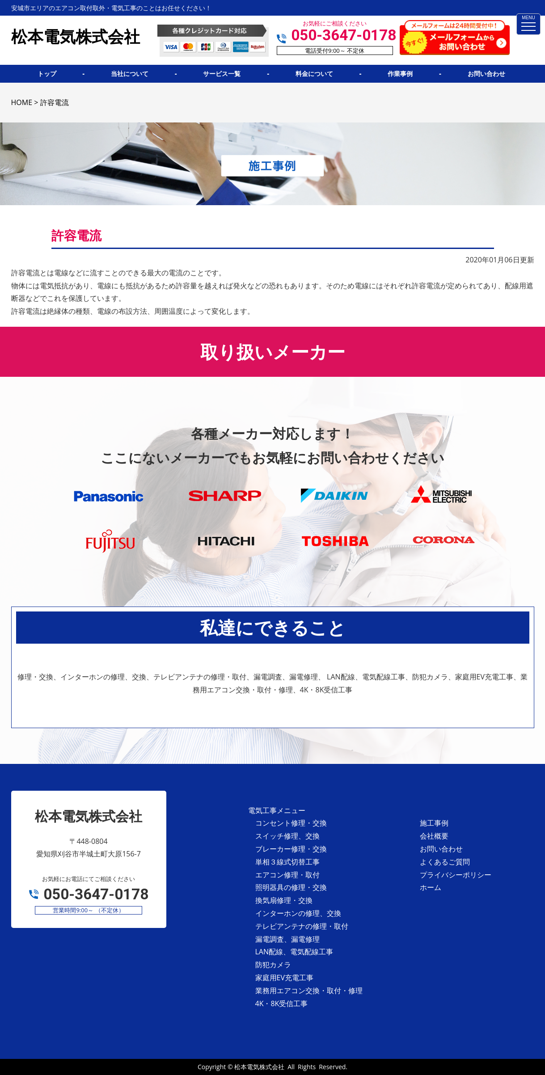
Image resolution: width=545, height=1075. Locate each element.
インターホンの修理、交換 (298, 913)
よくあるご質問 (445, 862)
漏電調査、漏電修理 (287, 939)
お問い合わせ (441, 849)
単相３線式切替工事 (287, 862)
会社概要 (434, 836)
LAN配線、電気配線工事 (294, 952)
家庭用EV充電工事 (284, 977)
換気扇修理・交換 (284, 900)
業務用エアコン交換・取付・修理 (309, 990)
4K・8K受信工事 (281, 1003)
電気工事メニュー (276, 810)
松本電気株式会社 (259, 1066)
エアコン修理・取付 (287, 875)
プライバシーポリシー (455, 875)
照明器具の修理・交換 (291, 887)
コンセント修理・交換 (291, 823)
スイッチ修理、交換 (287, 836)
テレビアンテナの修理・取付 (301, 926)
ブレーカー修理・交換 (291, 849)
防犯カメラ (273, 965)
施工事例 (434, 823)
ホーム (430, 887)
